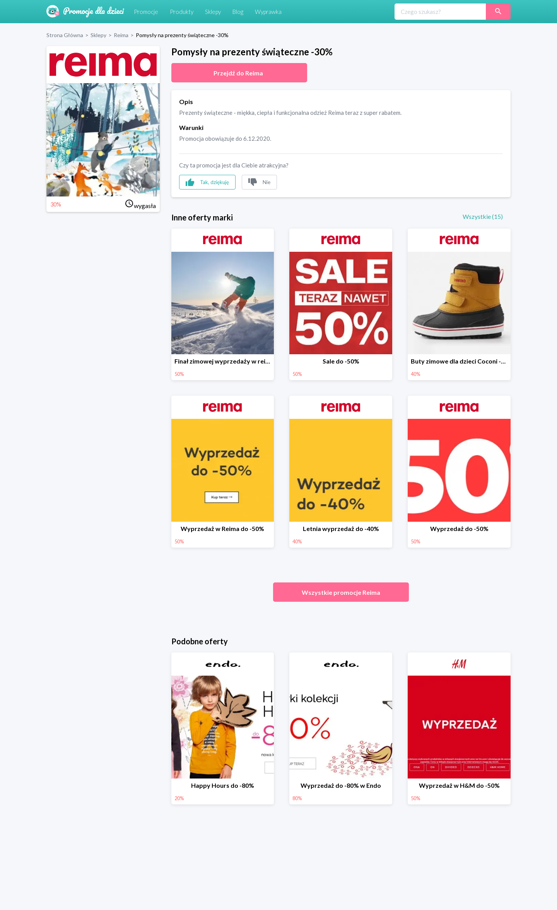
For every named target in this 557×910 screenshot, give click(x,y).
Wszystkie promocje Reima (341, 592)
